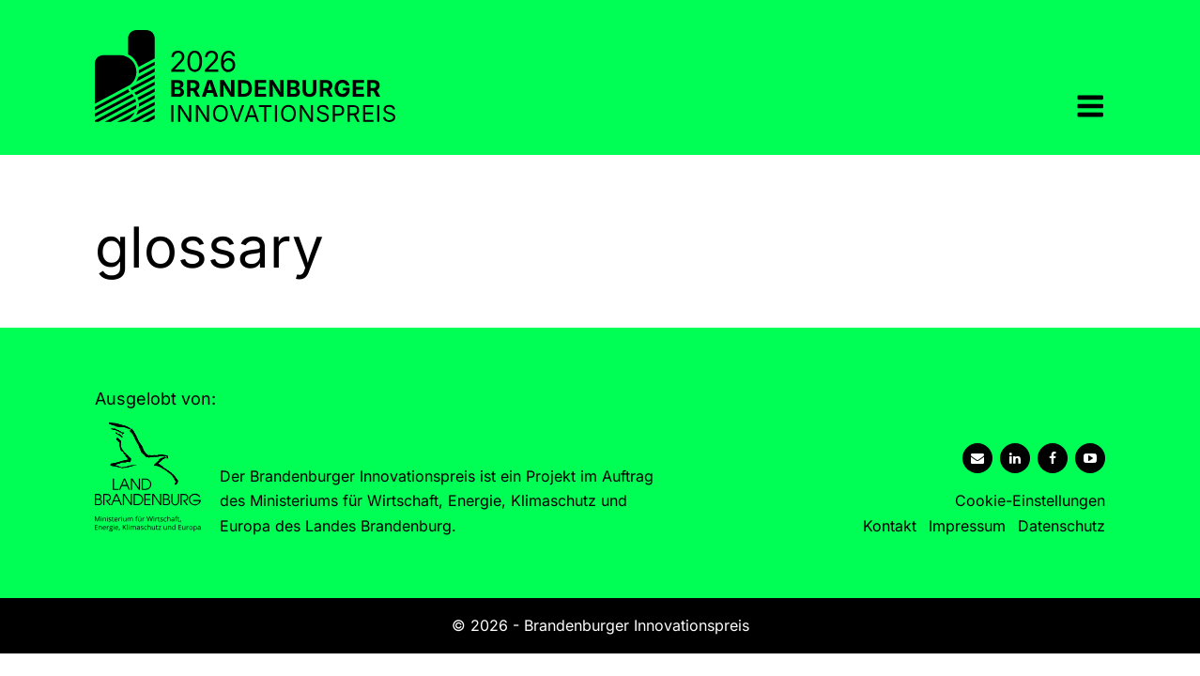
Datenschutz (1061, 525)
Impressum (967, 525)
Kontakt (889, 525)
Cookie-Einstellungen (1030, 500)
